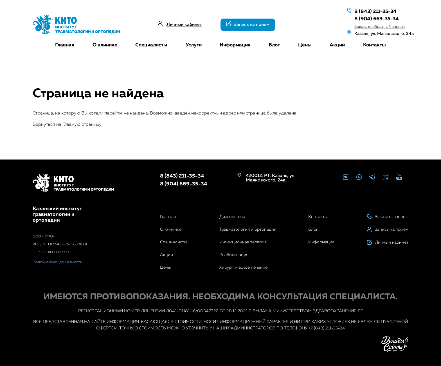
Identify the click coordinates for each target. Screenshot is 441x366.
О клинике (105, 45)
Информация (235, 45)
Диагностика (232, 217)
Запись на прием (247, 24)
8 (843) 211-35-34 (372, 11)
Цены (305, 45)
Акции (337, 45)
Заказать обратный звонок (376, 26)
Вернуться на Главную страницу (67, 124)
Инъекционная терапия (243, 242)
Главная (64, 45)
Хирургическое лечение (243, 267)
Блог (274, 45)
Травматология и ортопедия (247, 229)
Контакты (374, 45)
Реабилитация (233, 255)
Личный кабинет (184, 25)
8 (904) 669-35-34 (373, 18)
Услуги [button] (194, 45)
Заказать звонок (387, 217)
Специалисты (151, 45)
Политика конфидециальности (57, 262)
